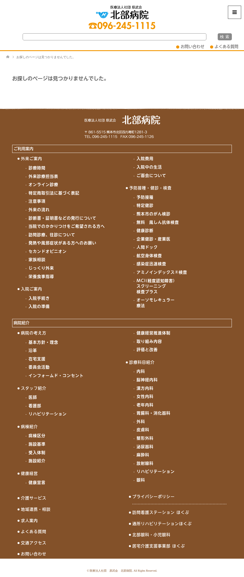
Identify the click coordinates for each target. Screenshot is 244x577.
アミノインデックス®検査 (162, 272)
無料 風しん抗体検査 (158, 222)
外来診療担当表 (43, 176)
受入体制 (37, 453)
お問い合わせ (192, 47)
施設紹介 (37, 461)
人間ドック (147, 247)
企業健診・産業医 (153, 239)
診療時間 (37, 168)
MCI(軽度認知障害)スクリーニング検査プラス (156, 286)
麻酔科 (143, 455)
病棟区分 (37, 436)
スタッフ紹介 (33, 388)
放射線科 (145, 463)
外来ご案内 (31, 159)
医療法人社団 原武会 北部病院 (111, 570)
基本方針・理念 (43, 342)
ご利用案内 (23, 149)
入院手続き (39, 298)
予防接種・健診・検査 (150, 188)
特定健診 (145, 205)
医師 (33, 397)
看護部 (35, 406)
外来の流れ (39, 210)
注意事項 (37, 201)
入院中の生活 (149, 167)
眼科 (141, 480)
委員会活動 (39, 367)
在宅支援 (37, 359)
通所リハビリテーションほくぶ (162, 524)
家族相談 (37, 260)
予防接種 (145, 197)
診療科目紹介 (142, 362)
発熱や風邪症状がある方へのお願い (62, 243)
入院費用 (145, 159)
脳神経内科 (147, 380)
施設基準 (37, 444)
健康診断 (145, 230)
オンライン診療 (43, 185)
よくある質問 (226, 47)
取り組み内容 (149, 341)
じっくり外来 (41, 268)
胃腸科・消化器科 (153, 413)
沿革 (33, 350)
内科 (141, 371)
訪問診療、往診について (52, 235)
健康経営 (29, 473)
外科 (141, 422)
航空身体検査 (149, 256)
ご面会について (151, 175)
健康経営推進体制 (153, 333)
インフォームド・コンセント (56, 376)
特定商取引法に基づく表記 (54, 193)
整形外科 (145, 438)
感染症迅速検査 (151, 264)
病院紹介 (21, 323)
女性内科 (145, 396)
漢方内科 (145, 388)
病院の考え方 (33, 333)
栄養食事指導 (41, 276)
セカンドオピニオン (48, 251)
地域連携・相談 (36, 509)
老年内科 (145, 405)
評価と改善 (147, 350)
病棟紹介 (29, 427)
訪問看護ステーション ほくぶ (160, 512)
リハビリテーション (48, 414)
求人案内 (29, 521)
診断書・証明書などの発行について (62, 218)
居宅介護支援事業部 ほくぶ (158, 546)
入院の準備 (39, 306)
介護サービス (33, 498)
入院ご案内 (31, 289)
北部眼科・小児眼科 (151, 535)
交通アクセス (33, 543)
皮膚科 (143, 430)
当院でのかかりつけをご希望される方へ (67, 226)
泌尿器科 (145, 447)
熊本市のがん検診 (153, 214)
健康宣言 (37, 482)
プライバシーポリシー (153, 497)
